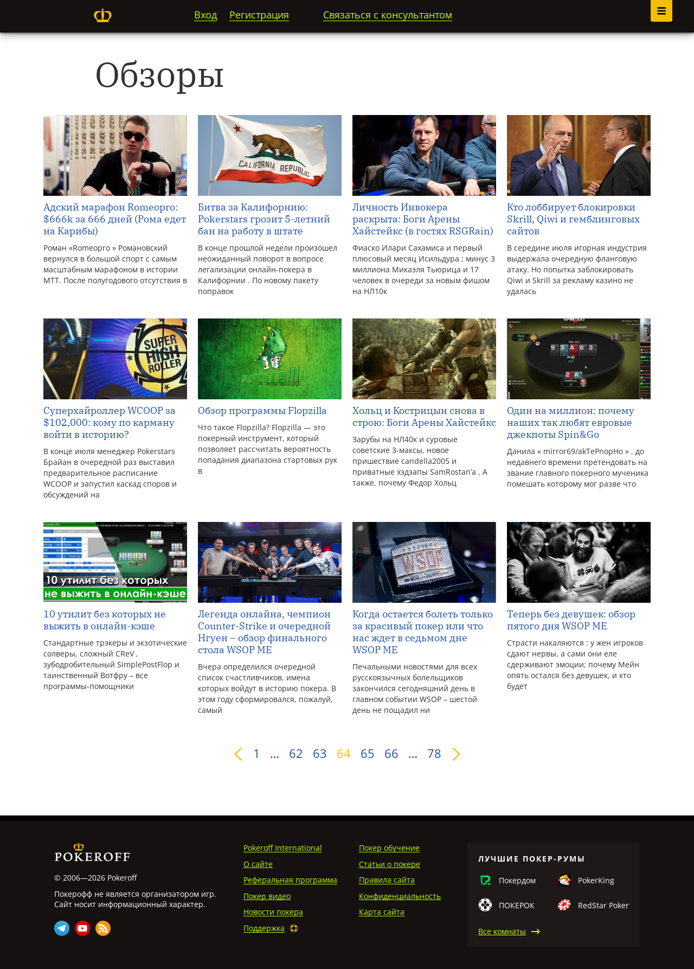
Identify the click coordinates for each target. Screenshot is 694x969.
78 (434, 753)
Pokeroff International (282, 848)
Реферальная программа (290, 880)
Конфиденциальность (400, 896)
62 (296, 753)
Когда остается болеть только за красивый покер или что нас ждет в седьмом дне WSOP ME (422, 632)
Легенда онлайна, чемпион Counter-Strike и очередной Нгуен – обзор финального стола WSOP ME (264, 632)
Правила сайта (387, 880)
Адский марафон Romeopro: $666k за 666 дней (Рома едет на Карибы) (114, 219)
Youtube (82, 928)
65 (368, 753)
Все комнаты (502, 931)
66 (391, 753)
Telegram (61, 928)
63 (320, 753)
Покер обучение (389, 848)
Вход (205, 14)
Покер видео (267, 896)
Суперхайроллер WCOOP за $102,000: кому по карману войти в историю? (109, 423)
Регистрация (259, 14)
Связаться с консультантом (387, 14)
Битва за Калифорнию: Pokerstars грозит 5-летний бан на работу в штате (264, 219)
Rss (103, 928)
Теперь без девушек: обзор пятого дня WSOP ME (571, 620)
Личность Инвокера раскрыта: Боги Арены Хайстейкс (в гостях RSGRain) (422, 219)
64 (344, 753)
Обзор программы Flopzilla (262, 411)
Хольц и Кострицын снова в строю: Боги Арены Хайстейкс (424, 417)
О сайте (258, 864)
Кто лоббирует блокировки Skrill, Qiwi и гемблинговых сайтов (573, 219)
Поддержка (264, 928)
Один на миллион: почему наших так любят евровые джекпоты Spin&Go (570, 423)
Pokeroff (102, 15)
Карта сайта (381, 912)
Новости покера (273, 912)
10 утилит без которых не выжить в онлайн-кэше (104, 620)
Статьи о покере (389, 864)
